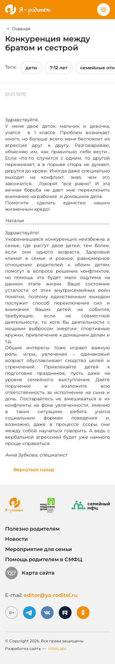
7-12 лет (58, 68)
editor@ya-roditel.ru (51, 595)
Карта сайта (30, 573)
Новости (16, 539)
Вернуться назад (33, 469)
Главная (21, 29)
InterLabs (57, 648)
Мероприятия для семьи (38, 549)
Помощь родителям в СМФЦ (43, 559)
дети (31, 68)
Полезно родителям (32, 529)
